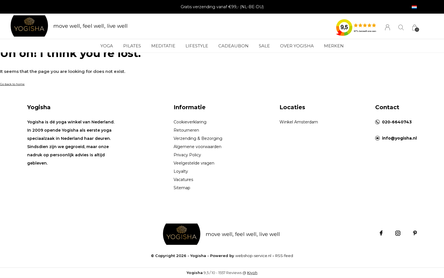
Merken (334, 46)
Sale (264, 46)
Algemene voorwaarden (197, 146)
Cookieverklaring (190, 122)
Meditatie (163, 46)
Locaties (292, 107)
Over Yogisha (297, 46)
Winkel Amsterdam (298, 122)
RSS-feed (284, 255)
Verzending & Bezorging (198, 138)
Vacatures (183, 179)
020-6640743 (397, 122)
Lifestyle (196, 46)
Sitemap (182, 187)
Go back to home (12, 84)
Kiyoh (252, 272)
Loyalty (181, 171)
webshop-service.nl (253, 255)
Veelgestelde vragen (194, 163)
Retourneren (186, 130)
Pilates (132, 46)
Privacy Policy (187, 154)
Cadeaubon (233, 46)
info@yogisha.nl (399, 138)
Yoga (107, 46)
